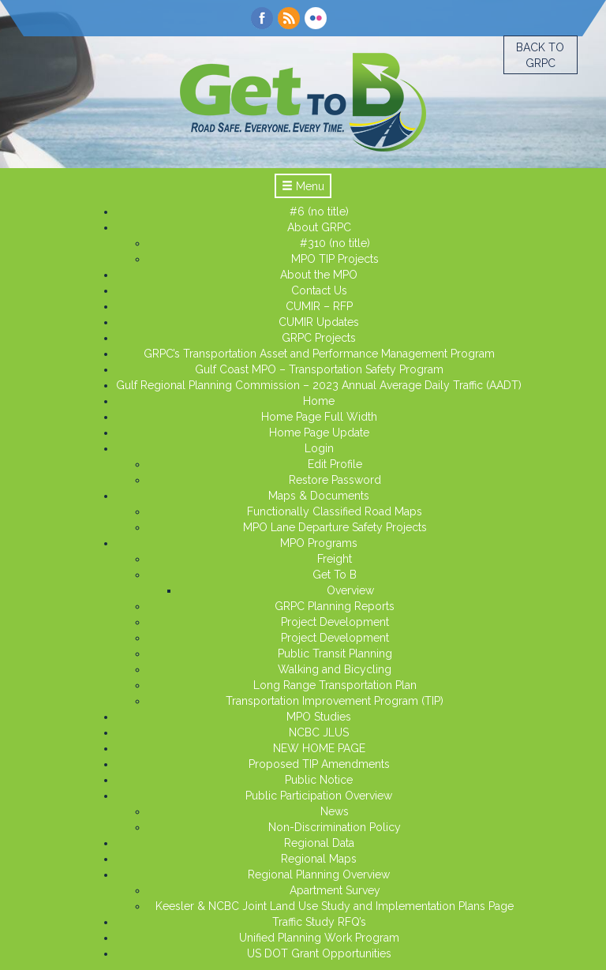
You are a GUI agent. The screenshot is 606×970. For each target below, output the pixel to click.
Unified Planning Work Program (319, 937)
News (334, 811)
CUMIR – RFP (319, 306)
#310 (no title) (335, 243)
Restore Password (335, 480)
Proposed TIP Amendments (319, 764)
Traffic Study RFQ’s (319, 922)
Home (319, 401)
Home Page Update (319, 432)
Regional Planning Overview (319, 874)
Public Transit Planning (335, 653)
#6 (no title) (319, 211)
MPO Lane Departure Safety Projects (335, 527)
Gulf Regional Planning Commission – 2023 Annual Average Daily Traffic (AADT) (319, 385)
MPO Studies (318, 716)
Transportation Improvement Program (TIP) (334, 701)
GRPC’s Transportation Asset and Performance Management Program (319, 353)
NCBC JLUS (319, 732)
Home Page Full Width (319, 416)
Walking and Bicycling (334, 669)
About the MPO (318, 274)
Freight (334, 558)
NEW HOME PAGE (319, 748)
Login (319, 448)
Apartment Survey (335, 890)
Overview (350, 590)
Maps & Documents (318, 495)
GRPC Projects (319, 337)
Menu (303, 186)
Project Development (335, 622)
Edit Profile (335, 464)
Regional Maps (319, 858)
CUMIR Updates (319, 322)
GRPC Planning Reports (335, 606)
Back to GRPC (540, 55)
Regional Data (319, 843)
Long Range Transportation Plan (335, 685)
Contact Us (319, 290)
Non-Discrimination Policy (334, 827)
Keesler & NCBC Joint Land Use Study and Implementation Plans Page (334, 906)
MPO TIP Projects (335, 259)
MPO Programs (318, 543)
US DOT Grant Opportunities (319, 953)
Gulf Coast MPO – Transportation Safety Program (319, 369)
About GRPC (319, 227)
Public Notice (319, 779)
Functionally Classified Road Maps (334, 511)
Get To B (334, 574)
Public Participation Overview (318, 795)
